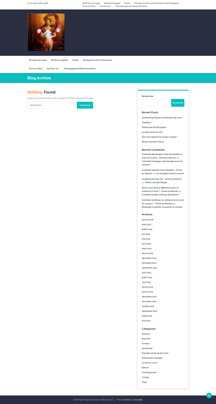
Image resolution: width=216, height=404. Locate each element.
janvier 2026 (147, 220)
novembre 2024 (149, 263)
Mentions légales (112, 3)
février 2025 (147, 253)
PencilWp (137, 400)
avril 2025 (146, 244)
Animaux (146, 334)
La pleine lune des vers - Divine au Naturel (161, 179)
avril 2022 (146, 321)
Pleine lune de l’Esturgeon (154, 127)
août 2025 (146, 224)
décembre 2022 (149, 297)
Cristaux (146, 343)
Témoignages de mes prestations (131, 6)
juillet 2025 (147, 229)
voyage (145, 377)
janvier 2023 (147, 292)
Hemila (126, 400)
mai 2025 (146, 239)
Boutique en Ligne (91, 3)
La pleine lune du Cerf (152, 132)
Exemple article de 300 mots (155, 353)
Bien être (146, 339)
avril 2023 (146, 282)
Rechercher (148, 96)
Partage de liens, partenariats (148, 3)
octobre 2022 (148, 306)
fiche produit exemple (152, 358)
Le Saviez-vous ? (150, 363)
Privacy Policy (89, 6)
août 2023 (146, 272)
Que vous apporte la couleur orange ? (159, 137)
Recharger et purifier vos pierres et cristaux (162, 207)
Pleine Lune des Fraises (153, 142)
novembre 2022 (149, 301)
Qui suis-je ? (105, 6)
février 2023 (147, 287)
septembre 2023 (149, 268)
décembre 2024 (149, 258)
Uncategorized (149, 372)
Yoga (144, 382)
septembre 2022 (149, 311)
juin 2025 (146, 234)
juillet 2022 (147, 316)
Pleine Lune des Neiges (156, 182)
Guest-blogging (171, 3)
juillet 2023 (147, 277)
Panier (127, 3)
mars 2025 (146, 248)
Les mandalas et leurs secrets (170, 173)
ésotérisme (147, 348)
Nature (145, 367)
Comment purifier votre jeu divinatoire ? (160, 195)
